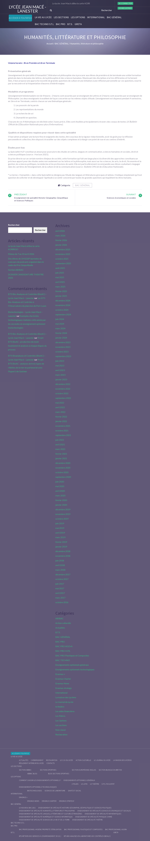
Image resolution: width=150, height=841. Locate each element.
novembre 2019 (62, 514)
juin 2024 (59, 319)
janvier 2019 (61, 546)
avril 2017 (60, 593)
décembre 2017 (62, 574)
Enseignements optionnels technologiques (74, 669)
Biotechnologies (34, 791)
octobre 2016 (61, 602)
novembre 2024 (62, 305)
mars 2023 (60, 374)
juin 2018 (59, 560)
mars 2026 (60, 235)
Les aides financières (65, 711)
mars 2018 (60, 569)
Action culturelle (63, 623)
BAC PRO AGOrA (63, 646)
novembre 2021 (62, 426)
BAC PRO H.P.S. (62, 651)
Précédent (20, 194)
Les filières (60, 716)
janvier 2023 (61, 379)
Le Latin (84, 784)
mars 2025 (60, 286)
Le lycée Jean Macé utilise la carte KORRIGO (76, 3)
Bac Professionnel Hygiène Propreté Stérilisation (40, 829)
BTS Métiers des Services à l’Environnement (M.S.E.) (40, 836)
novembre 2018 (62, 556)
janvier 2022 (61, 421)
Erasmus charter (49, 801)
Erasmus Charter (63, 678)
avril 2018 (60, 565)
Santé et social (74, 791)
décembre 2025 (62, 249)
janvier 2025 (61, 296)
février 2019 (61, 542)
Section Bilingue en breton (110, 770)
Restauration (61, 734)
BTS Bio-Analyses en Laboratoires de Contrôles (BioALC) (87, 836)
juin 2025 (59, 272)
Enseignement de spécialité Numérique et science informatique (46, 817)
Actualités (60, 627)
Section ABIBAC (16, 269)
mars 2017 (60, 597)
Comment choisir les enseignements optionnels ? (40, 780)
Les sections (61, 17)
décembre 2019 (62, 509)
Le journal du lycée (102, 760)
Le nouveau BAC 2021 (27, 808)
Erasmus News (62, 683)
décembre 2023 (62, 342)
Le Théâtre (94, 784)
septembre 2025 (63, 263)
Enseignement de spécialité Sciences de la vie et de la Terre (44, 820)
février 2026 (61, 240)
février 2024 (61, 333)
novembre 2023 (62, 347)
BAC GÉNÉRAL (114, 17)
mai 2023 (59, 365)
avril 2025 (60, 282)
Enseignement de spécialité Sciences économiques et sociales (104, 811)
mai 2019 (59, 528)
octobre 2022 (61, 393)
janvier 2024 (61, 337)
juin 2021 (59, 439)
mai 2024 (59, 323)
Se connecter (125, 3)
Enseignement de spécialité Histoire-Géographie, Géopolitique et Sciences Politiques (74, 808)
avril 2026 (60, 231)
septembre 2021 (63, 435)
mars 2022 (60, 412)
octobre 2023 (61, 351)
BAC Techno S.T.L (44, 24)
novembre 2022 (62, 388)
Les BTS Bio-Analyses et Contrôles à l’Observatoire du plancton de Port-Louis (27, 302)
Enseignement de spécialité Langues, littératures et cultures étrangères (50, 814)
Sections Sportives (48, 770)
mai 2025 (59, 277)
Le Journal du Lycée (64, 702)
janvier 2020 (61, 504)
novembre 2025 (62, 254)
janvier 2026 (61, 244)
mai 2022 (59, 402)
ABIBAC (59, 618)
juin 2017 (59, 583)
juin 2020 (59, 481)
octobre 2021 (61, 430)
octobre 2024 (61, 309)
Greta (78, 24)
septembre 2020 (63, 477)
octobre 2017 (61, 579)
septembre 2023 (63, 356)
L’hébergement (37, 760)
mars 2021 (60, 449)
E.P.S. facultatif (108, 784)
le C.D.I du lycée (66, 760)
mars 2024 (60, 328)
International (96, 17)
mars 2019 (60, 537)
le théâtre (59, 706)
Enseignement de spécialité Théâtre (87, 820)
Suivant (131, 194)
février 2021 (61, 453)
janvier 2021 (61, 458)
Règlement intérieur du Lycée (31, 763)
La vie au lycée (43, 17)
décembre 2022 (62, 384)
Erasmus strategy (63, 688)
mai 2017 (59, 588)
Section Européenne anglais (84, 770)
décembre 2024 (62, 300)
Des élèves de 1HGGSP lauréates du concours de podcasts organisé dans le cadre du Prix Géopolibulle (26, 261)
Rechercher (14, 225)
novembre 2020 (62, 467)
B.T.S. (70, 24)
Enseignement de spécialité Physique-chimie (93, 817)
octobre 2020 (61, 472)
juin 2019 (59, 523)
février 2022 (61, 416)
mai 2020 (59, 486)
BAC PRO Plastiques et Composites (72, 655)
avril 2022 (60, 407)
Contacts (50, 763)
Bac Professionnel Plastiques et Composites (83, 829)
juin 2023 (59, 361)
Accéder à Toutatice (20, 18)
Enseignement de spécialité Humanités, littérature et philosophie (47, 811)
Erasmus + (60, 674)
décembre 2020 (62, 463)
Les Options (78, 17)
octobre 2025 (61, 258)
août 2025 (60, 268)
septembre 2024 (63, 314)
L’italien (75, 784)
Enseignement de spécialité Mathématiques (103, 814)
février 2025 (61, 291)
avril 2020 (60, 491)
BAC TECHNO (62, 660)
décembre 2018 (62, 551)
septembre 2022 (63, 398)
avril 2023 (60, 370)
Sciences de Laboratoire (55, 791)
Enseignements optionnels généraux (72, 664)
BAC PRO (60, 24)
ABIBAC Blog (32, 773)
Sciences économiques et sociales (121, 198)
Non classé (60, 729)
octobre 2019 (61, 518)
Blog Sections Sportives (58, 773)
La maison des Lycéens (65, 697)
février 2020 (61, 500)
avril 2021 (60, 444)
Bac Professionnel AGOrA (116, 829)
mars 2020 (60, 495)
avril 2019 (60, 532)
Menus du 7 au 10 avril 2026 (21, 254)
